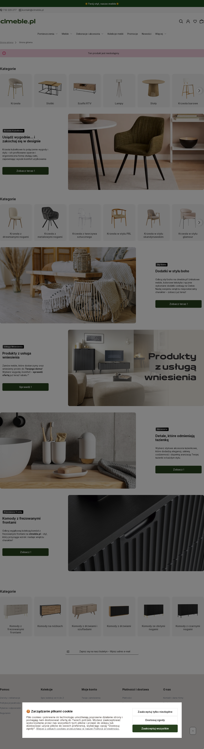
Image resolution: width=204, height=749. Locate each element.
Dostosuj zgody (155, 720)
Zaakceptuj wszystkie (155, 728)
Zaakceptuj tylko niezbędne (155, 711)
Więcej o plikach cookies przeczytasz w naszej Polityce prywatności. (77, 728)
